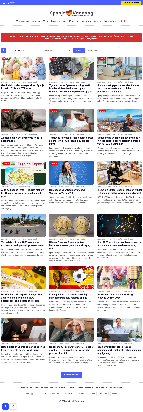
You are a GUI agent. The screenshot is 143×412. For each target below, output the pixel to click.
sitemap (62, 387)
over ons (53, 387)
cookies (79, 387)
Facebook (42, 394)
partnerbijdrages (116, 387)
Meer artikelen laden (71, 375)
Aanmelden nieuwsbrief (131, 2)
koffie (123, 21)
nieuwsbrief (111, 21)
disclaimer (89, 387)
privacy (71, 387)
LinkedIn (103, 394)
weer (45, 21)
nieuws (36, 21)
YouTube (80, 394)
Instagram (55, 394)
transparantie (101, 387)
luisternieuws (58, 21)
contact (44, 387)
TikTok (92, 394)
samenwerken (26, 387)
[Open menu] (4, 3)
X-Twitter (68, 394)
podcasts (86, 21)
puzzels (73, 21)
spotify (114, 394)
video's (97, 21)
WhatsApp (29, 394)
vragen (37, 387)
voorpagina (22, 21)
